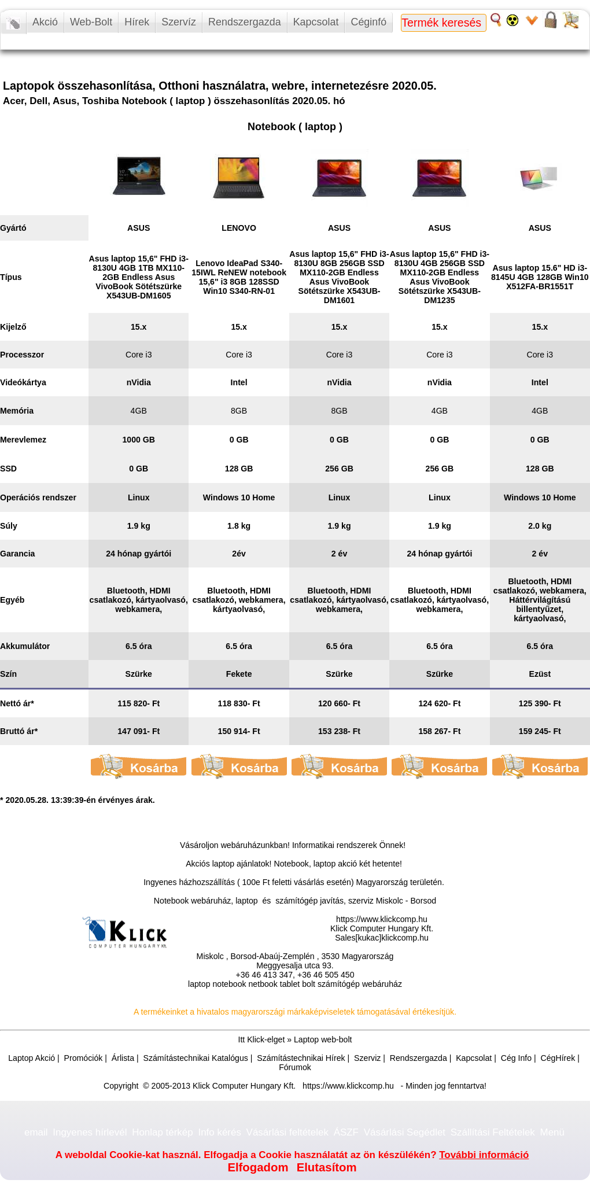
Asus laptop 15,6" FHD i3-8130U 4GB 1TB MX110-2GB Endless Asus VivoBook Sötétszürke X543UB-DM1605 (139, 277)
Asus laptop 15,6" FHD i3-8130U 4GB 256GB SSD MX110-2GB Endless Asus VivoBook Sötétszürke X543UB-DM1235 (439, 277)
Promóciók (83, 1058)
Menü (552, 1132)
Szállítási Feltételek (493, 1132)
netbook (263, 984)
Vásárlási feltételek (287, 1132)
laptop (199, 984)
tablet (290, 984)
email (36, 1132)
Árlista (123, 1058)
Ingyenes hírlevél (90, 1132)
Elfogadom (257, 1167)
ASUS (138, 228)
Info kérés (219, 1132)
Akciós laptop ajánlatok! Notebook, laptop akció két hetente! (294, 863)
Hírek (136, 22)
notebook (229, 984)
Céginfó (368, 22)
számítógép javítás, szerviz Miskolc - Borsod (355, 900)
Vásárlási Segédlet (404, 1132)
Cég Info (516, 1058)
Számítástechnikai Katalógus (195, 1058)
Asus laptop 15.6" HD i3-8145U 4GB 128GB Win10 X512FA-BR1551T (540, 277)
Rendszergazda (244, 22)
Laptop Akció (31, 1058)
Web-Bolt (91, 22)
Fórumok (295, 1067)
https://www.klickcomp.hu (381, 919)
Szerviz (367, 1058)
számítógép (339, 984)
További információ (484, 1154)
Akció (45, 22)
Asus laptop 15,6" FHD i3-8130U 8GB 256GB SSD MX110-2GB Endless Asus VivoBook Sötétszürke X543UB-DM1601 (339, 277)
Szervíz (178, 22)
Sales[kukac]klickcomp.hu (382, 937)
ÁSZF (346, 1132)
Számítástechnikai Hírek (301, 1058)
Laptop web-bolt (323, 1039)
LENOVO (239, 228)
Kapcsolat (316, 22)
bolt (308, 984)
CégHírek (558, 1058)
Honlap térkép (162, 1132)
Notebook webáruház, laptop (206, 900)
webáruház (241, 845)
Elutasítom (327, 1167)
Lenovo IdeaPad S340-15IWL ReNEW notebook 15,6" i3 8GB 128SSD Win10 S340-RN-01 (238, 277)
